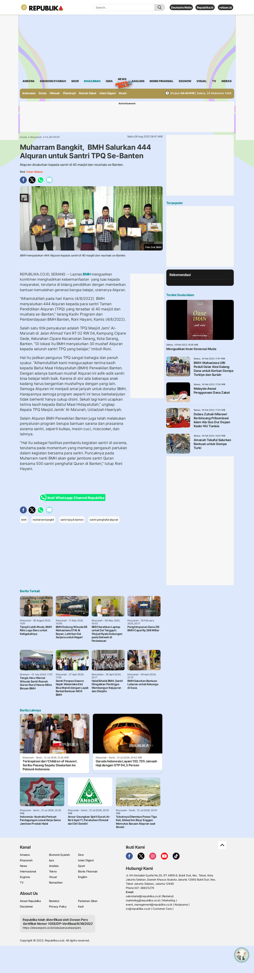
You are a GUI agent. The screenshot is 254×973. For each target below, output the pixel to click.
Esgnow (25, 877)
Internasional (28, 871)
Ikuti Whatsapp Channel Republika (73, 497)
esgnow (185, 81)
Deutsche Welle (181, 7)
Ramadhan (56, 882)
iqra (109, 81)
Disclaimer (26, 906)
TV (214, 81)
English (82, 877)
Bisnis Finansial (161, 81)
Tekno (53, 871)
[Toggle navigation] (24, 7)
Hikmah (55, 93)
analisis (138, 81)
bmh (23, 519)
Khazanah (36, 137)
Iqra (51, 860)
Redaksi (54, 901)
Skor (81, 854)
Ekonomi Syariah (53, 81)
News (122, 79)
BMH (86, 274)
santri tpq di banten (72, 519)
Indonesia (29, 93)
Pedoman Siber (87, 901)
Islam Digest (107, 93)
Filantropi (69, 93)
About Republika (30, 901)
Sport (81, 865)
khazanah (92, 81)
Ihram (123, 93)
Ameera (25, 854)
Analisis (54, 865)
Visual (53, 877)
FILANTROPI (52, 137)
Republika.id (205, 7)
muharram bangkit (43, 519)
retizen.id (225, 7)
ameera (28, 81)
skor (75, 81)
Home (23, 137)
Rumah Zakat (87, 93)
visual (201, 81)
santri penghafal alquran (104, 519)
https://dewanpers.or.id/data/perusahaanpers (52, 927)
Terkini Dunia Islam (180, 295)
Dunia (42, 93)
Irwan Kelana (34, 171)
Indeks (226, 81)
